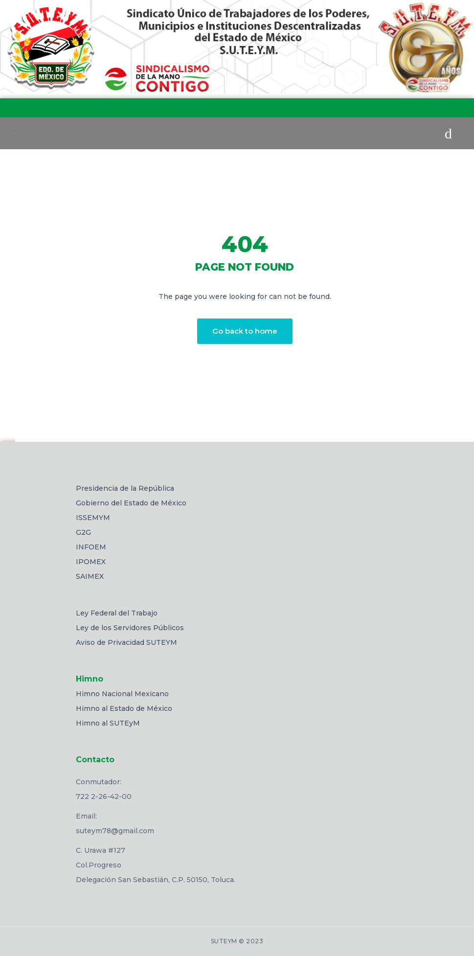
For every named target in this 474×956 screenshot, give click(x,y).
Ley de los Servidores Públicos (130, 627)
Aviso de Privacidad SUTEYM (126, 642)
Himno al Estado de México (124, 708)
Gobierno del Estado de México (131, 503)
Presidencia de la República (125, 488)
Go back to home (244, 331)
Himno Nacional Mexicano (122, 693)
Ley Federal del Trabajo (117, 613)
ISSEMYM (93, 517)
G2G (83, 532)
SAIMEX (90, 576)
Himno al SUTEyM (108, 723)
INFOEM (91, 547)
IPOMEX (91, 561)
